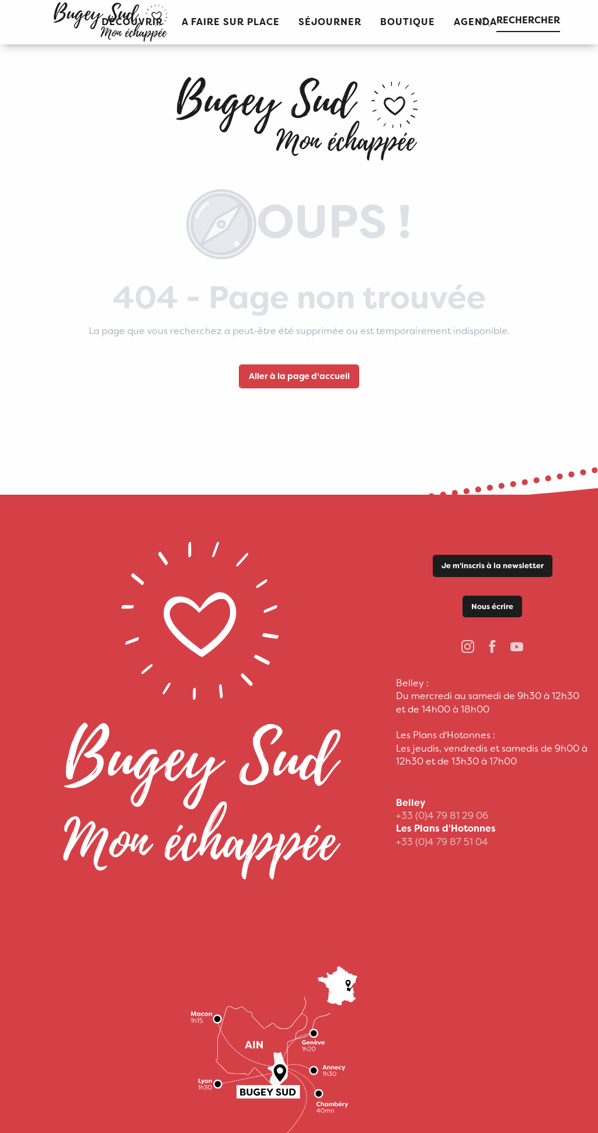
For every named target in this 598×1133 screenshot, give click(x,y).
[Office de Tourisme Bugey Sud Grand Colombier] (299, 114)
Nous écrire (492, 606)
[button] (230, 22)
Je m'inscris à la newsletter (492, 566)
